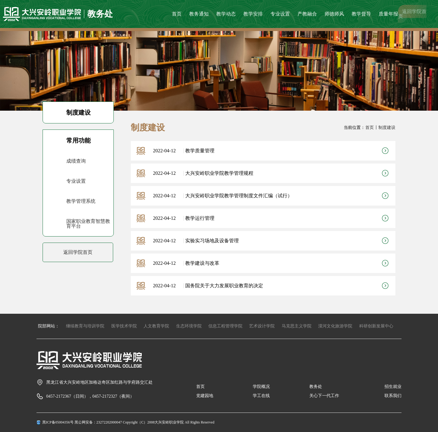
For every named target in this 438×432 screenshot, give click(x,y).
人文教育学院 (156, 326)
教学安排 (253, 13)
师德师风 (334, 13)
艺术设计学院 (262, 326)
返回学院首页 (412, 14)
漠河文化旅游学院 (335, 326)
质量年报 (388, 13)
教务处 (315, 386)
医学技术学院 (124, 326)
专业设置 (280, 13)
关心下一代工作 (324, 395)
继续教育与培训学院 (85, 326)
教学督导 (361, 13)
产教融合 (307, 13)
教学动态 (226, 13)
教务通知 (199, 13)
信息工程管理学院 (225, 326)
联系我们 (392, 395)
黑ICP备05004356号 (58, 422)
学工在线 (261, 395)
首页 (177, 13)
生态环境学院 (189, 326)
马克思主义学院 (296, 326)
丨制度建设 (384, 127)
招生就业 (392, 386)
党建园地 (204, 395)
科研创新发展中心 (376, 326)
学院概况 (261, 386)
